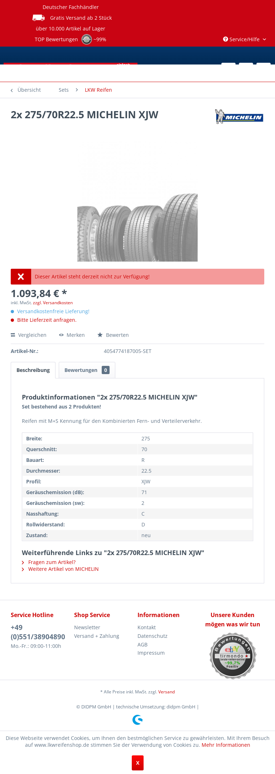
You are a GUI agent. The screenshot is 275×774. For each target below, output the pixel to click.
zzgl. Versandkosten (53, 303)
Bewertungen (87, 370)
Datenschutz (153, 635)
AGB (143, 644)
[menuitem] (63, 90)
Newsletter (87, 627)
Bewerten (113, 334)
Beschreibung (33, 370)
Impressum (151, 652)
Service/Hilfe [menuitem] (242, 39)
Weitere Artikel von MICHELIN (60, 568)
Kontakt (147, 627)
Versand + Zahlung (96, 635)
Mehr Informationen (226, 744)
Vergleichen (29, 334)
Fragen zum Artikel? (49, 562)
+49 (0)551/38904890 (38, 632)
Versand (166, 692)
